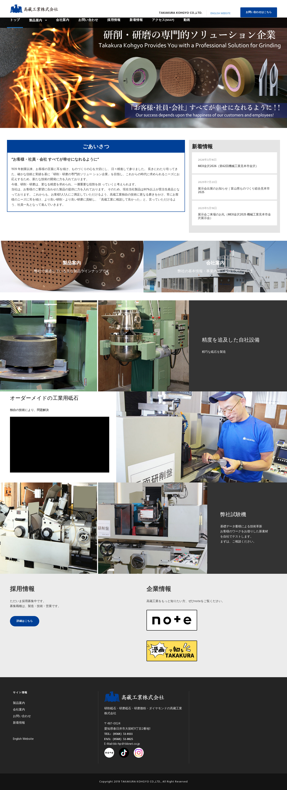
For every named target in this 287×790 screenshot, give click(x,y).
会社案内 (62, 20)
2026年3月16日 (207, 160)
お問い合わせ (88, 20)
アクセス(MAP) (163, 20)
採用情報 (113, 20)
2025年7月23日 (207, 182)
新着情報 (136, 20)
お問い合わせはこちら (259, 12)
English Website (220, 13)
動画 (187, 20)
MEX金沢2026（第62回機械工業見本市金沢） (228, 166)
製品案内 (35, 20)
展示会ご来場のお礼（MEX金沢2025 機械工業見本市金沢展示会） (234, 216)
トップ (15, 20)
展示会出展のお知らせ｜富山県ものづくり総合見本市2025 (234, 190)
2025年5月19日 (207, 208)
